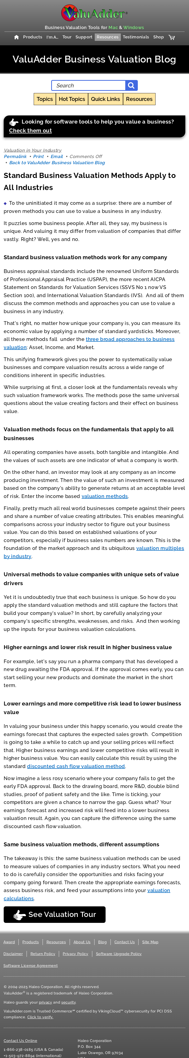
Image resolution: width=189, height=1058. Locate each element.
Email (56, 156)
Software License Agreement (30, 965)
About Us (82, 942)
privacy (45, 1002)
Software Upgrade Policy (119, 954)
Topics (45, 99)
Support (84, 36)
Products (32, 36)
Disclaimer (13, 954)
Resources (108, 36)
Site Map (150, 942)
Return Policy (43, 954)
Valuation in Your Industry (32, 150)
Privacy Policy (75, 954)
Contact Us (124, 942)
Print (38, 156)
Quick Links (105, 99)
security (68, 1002)
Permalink (15, 156)
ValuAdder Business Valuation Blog (94, 59)
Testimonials (136, 36)
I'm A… (52, 37)
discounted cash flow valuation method (76, 766)
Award (9, 942)
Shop (158, 36)
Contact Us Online (20, 1041)
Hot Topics (72, 99)
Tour (67, 36)
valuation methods (105, 496)
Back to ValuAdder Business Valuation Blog (57, 162)
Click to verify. (40, 1017)
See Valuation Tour (54, 915)
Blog (102, 942)
